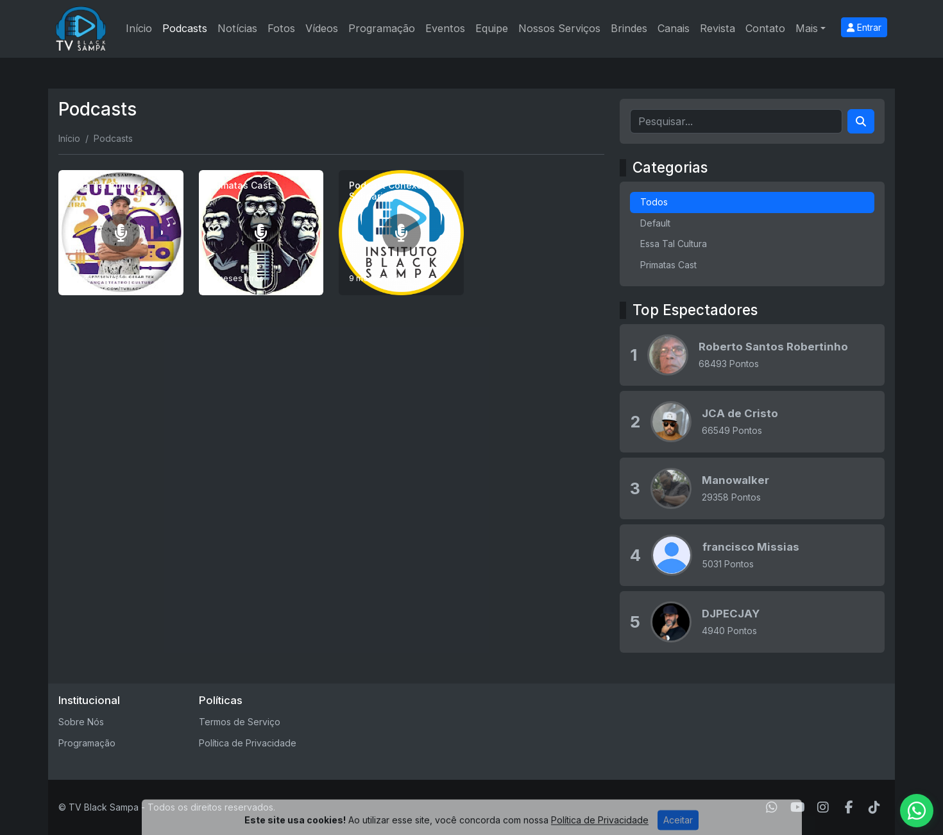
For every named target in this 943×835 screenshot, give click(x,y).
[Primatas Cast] (261, 232)
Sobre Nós (81, 721)
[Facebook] (849, 807)
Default (655, 223)
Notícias (237, 28)
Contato (765, 28)
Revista (717, 28)
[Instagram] (823, 807)
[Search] (860, 121)
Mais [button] (806, 28)
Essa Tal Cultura (673, 243)
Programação (381, 28)
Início (139, 28)
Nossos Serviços (559, 28)
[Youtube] (797, 807)
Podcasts (184, 28)
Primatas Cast (668, 264)
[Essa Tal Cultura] (120, 232)
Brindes (629, 28)
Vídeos (321, 28)
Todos (654, 201)
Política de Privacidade (247, 742)
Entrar (864, 27)
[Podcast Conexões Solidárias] (401, 232)
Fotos (281, 28)
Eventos (445, 28)
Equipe (491, 28)
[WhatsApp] (771, 807)
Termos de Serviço (239, 721)
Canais (674, 28)
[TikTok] (874, 807)
